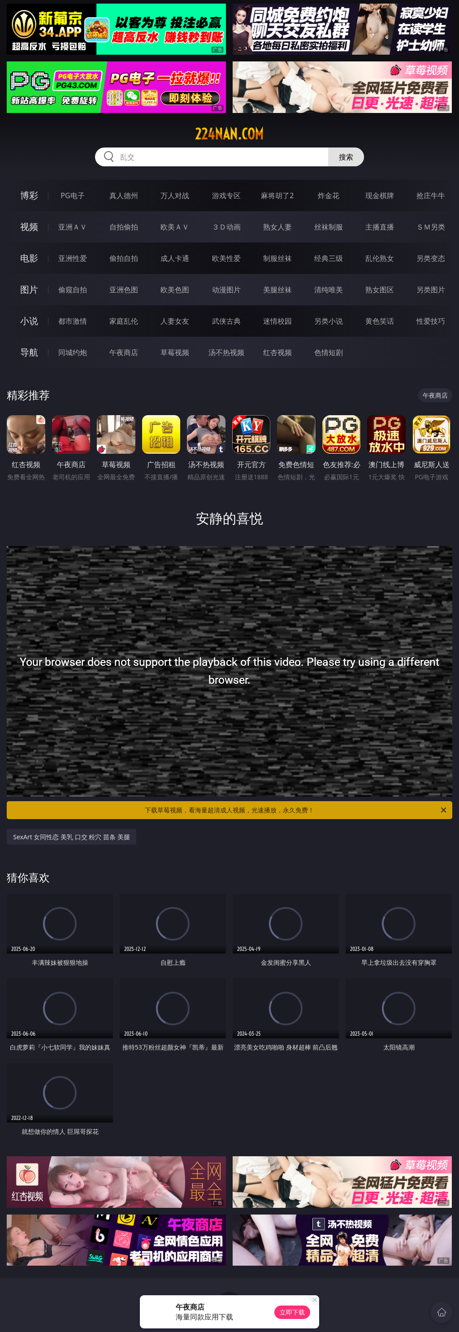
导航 (29, 352)
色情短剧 (328, 352)
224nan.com (229, 134)
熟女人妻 (277, 227)
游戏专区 (226, 195)
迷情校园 (277, 321)
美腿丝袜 (277, 290)
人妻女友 (174, 321)
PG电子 (72, 195)
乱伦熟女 (379, 258)
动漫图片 (226, 290)
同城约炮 (72, 352)
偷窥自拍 (72, 290)
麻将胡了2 (277, 195)
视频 (29, 227)
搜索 (346, 157)
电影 (29, 258)
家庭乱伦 (123, 321)
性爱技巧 (430, 321)
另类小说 (328, 321)
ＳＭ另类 (430, 227)
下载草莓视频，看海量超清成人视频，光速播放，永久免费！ (296, 810)
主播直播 (379, 227)
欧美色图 (174, 290)
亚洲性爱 (72, 258)
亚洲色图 (123, 290)
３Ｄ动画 (226, 227)
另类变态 (430, 258)
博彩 (29, 195)
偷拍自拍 (123, 258)
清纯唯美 (328, 290)
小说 (29, 321)
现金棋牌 (379, 195)
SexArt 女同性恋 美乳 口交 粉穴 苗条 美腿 (71, 837)
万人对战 (174, 195)
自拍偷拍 (123, 227)
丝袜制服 (328, 227)
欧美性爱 (226, 258)
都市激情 (72, 321)
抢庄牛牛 (430, 195)
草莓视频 (174, 352)
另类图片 (430, 290)
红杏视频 (277, 352)
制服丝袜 (277, 258)
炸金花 (328, 195)
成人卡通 (174, 258)
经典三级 (328, 258)
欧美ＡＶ (174, 227)
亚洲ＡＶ (72, 227)
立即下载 (292, 1312)
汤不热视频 (226, 352)
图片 (29, 289)
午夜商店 (123, 352)
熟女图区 (379, 290)
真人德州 (123, 195)
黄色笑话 (379, 321)
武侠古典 (226, 321)
